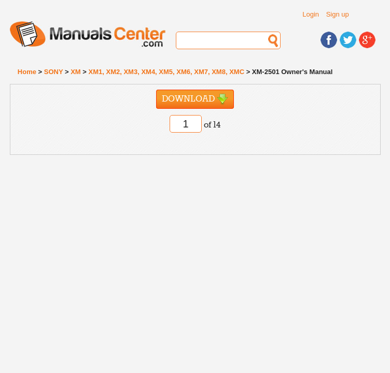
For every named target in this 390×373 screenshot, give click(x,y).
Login (310, 14)
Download (195, 99)
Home (27, 72)
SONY (53, 72)
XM (76, 72)
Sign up (337, 14)
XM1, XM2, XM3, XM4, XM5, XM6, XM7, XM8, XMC (167, 72)
